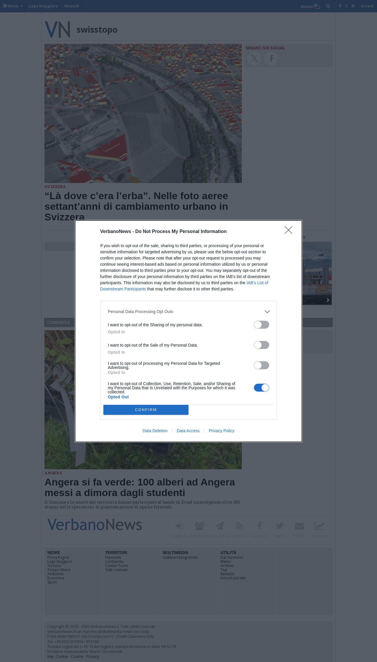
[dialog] (188, 331)
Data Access (188, 430)
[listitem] (188, 312)
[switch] (261, 325)
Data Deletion (155, 430)
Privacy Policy (221, 430)
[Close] (290, 231)
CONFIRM (146, 409)
